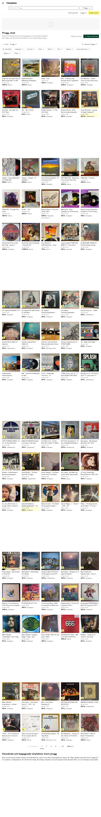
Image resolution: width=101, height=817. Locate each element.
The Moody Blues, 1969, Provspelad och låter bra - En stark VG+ (50, 604)
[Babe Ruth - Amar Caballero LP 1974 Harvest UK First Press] (70, 198)
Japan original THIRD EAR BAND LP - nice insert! (69, 244)
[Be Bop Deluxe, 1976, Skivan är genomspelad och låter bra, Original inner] (70, 99)
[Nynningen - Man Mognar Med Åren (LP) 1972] (90, 430)
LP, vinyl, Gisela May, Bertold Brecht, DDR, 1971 (89, 473)
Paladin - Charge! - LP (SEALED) (29, 179)
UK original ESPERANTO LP (11, 310)
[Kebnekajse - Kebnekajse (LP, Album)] (31, 561)
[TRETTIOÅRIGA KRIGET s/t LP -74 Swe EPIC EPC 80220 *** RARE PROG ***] (11, 430)
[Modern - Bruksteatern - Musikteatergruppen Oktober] (11, 461)
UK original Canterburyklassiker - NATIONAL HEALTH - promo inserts (50, 312)
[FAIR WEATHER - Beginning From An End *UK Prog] (70, 167)
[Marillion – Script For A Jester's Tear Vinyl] (90, 624)
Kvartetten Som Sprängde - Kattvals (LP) (30, 244)
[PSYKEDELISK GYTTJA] (31, 592)
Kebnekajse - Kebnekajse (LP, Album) (30, 573)
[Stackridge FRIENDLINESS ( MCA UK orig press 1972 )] (90, 592)
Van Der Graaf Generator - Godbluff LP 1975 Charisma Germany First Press (90, 211)
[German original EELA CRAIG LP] (31, 331)
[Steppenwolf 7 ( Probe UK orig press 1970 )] (70, 592)
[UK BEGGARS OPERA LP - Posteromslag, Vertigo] (90, 232)
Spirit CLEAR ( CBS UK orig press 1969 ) (50, 636)
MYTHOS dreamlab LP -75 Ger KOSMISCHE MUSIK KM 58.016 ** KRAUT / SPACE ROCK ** (70, 442)
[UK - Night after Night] (90, 331)
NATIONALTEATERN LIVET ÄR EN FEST (69, 703)
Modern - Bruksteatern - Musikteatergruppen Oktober (10, 474)
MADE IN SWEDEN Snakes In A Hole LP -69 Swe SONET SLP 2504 (30, 442)
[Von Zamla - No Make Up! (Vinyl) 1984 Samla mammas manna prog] (70, 461)
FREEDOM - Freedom (88, 178)
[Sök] (79, 8)
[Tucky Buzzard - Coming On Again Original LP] (89, 99)
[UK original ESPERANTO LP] (11, 299)
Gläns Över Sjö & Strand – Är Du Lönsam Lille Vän (30, 735)
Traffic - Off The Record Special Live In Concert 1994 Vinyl (10, 735)
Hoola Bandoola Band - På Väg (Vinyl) (50, 735)
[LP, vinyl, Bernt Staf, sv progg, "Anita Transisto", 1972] (11, 493)
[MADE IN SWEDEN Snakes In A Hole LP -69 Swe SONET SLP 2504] (31, 430)
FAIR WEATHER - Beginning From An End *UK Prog (70, 179)
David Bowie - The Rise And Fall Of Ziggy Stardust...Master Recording (29, 474)
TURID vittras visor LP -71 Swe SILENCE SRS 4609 (69, 374)
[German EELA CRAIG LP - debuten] (11, 331)
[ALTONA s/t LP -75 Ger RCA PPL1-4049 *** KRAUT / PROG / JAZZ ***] (50, 430)
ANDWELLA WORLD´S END (89, 702)
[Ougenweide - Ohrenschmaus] (11, 362)
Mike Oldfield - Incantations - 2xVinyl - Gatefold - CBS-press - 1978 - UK (10, 703)
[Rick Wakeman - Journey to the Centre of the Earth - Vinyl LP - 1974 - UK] (70, 723)
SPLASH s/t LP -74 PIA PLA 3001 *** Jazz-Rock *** (89, 374)
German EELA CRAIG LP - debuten (10, 343)
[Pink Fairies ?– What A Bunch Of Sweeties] (90, 723)
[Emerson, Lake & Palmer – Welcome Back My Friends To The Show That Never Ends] (50, 331)
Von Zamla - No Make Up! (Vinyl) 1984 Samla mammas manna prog (70, 474)
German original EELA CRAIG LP (29, 343)
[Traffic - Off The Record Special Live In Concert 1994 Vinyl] (11, 723)
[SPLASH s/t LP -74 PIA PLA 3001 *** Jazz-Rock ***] (90, 362)
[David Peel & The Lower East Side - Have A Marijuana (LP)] (11, 232)
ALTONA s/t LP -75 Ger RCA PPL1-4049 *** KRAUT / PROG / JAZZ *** (50, 442)
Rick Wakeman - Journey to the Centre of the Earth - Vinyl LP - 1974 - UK (70, 735)
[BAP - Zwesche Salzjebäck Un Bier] (31, 362)
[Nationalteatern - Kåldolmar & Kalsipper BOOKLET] (31, 68)
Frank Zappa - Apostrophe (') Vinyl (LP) (11, 573)
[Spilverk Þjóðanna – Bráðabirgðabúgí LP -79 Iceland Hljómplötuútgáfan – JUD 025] (30, 493)
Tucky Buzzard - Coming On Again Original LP (89, 111)
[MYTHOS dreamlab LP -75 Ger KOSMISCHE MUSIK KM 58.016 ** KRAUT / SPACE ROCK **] (70, 430)
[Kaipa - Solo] (50, 68)
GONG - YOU (26, 209)
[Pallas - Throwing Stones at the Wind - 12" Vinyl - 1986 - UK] (90, 493)
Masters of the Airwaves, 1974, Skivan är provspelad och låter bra (11, 604)
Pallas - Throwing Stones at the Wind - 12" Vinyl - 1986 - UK (89, 505)
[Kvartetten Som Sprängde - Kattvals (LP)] (31, 232)
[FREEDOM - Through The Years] (11, 198)
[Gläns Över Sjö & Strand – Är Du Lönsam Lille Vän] (31, 723)
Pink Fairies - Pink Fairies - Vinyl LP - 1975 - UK (30, 703)
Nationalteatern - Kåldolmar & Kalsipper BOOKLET (29, 80)
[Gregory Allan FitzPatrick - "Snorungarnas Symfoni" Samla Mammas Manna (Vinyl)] (50, 561)
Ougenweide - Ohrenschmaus (7, 374)
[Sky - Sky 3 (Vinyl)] (31, 99)
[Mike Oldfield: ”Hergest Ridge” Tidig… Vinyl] (31, 624)
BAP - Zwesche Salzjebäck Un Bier (30, 374)
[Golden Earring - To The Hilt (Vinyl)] (50, 99)
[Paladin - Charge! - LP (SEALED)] (31, 167)
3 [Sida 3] (51, 746)
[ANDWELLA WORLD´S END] (90, 691)
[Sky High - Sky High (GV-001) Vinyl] (11, 99)
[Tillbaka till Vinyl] (3, 44)
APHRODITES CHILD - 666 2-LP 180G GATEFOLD (69, 636)
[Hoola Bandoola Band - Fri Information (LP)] (50, 167)
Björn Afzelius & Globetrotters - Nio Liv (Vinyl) (88, 573)
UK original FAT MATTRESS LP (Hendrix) (31, 311)
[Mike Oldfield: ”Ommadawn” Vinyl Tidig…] (11, 624)
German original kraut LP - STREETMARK (69, 343)
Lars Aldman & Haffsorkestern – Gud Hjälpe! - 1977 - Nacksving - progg (50, 244)
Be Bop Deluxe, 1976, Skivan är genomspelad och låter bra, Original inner (70, 111)
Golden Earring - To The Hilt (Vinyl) (49, 111)
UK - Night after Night (88, 342)
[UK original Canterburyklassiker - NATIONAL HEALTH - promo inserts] (50, 299)
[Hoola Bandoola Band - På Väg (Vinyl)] (50, 723)
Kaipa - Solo (45, 78)
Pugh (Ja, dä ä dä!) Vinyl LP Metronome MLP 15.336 (11, 79)
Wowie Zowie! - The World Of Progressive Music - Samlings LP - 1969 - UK (50, 505)
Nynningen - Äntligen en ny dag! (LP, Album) (70, 573)
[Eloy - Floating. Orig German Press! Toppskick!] (70, 68)
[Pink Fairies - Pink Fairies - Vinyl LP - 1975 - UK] (31, 691)
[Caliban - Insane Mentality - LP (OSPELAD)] (11, 167)
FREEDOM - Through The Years (10, 210)
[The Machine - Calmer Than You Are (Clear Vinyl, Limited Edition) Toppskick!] (90, 68)
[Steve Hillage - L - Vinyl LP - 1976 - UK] (70, 493)
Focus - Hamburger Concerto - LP (47, 374)
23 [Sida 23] (63, 746)
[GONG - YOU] (31, 198)
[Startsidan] (11, 3)
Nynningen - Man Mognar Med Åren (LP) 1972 (89, 442)
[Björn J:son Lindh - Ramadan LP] (50, 691)
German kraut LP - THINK (89, 310)
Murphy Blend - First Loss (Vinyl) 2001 (49, 210)
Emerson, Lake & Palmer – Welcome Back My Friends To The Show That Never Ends (50, 343)
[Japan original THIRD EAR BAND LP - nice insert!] (70, 232)
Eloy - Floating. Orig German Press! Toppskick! (69, 79)
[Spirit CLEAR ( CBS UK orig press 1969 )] (50, 624)
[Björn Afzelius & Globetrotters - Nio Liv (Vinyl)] (90, 561)
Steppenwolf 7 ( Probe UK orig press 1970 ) (70, 604)
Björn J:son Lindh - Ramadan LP (47, 703)
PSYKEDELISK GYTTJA (29, 603)
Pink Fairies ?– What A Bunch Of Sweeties (88, 735)
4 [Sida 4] (55, 746)
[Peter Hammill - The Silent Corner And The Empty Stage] (50, 461)
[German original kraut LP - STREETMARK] (70, 331)
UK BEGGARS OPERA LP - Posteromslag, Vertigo (89, 244)
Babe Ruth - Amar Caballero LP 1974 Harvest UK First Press (70, 211)
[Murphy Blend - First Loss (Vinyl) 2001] (50, 198)
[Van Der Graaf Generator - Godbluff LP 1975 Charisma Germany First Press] (90, 198)
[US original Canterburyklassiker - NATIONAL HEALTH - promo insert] (70, 299)
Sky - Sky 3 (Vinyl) (28, 110)
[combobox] (45, 8)
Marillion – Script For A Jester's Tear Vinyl (88, 636)
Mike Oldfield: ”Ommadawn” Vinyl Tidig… (10, 636)
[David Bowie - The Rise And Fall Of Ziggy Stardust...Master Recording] (31, 461)
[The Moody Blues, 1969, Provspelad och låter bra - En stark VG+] (50, 592)
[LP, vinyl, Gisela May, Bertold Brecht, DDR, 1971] (90, 461)
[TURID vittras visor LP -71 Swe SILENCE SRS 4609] (70, 362)
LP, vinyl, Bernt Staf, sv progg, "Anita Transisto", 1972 (10, 505)
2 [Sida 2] (46, 746)
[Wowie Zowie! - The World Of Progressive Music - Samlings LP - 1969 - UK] (50, 493)
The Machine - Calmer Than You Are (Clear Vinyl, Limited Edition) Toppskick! (90, 80)
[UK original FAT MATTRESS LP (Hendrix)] (31, 299)
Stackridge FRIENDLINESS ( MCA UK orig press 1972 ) (90, 604)
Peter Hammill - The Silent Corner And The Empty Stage (50, 474)
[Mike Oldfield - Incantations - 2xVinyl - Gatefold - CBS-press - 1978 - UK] (11, 691)
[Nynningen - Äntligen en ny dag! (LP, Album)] (70, 561)
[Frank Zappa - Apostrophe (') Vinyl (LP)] (11, 561)
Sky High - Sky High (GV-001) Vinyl (10, 111)
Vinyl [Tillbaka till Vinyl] (6, 44)
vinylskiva (7, 760)
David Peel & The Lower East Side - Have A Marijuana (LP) (10, 244)
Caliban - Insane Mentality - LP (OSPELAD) (11, 179)
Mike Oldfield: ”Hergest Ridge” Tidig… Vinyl (29, 636)
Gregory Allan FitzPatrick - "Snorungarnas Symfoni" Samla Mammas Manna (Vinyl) (50, 573)
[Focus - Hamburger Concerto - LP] (50, 362)
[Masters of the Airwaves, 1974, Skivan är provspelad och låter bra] (11, 592)
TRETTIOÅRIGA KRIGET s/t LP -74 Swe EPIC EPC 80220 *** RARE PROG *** (11, 442)
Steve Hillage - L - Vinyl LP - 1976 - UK (70, 505)
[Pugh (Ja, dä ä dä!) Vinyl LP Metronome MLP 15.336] (11, 68)
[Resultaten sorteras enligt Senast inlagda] (90, 44)
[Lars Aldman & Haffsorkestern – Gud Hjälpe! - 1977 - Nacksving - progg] (50, 232)
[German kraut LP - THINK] (90, 299)
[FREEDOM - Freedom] (90, 167)
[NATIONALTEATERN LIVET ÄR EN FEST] (70, 691)
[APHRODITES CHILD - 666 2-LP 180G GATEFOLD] (70, 624)
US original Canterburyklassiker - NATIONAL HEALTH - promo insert (70, 312)
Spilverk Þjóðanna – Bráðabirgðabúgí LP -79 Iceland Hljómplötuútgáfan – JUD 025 (30, 505)
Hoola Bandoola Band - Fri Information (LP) (50, 179)
